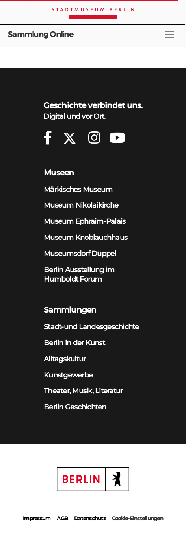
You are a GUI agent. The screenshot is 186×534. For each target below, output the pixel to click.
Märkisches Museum (78, 189)
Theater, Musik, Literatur (83, 391)
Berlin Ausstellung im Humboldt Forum (79, 274)
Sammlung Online (40, 34)
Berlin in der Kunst (74, 343)
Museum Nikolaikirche (81, 205)
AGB (62, 518)
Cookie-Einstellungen (137, 518)
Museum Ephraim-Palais (84, 221)
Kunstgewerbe (68, 375)
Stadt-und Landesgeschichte (91, 326)
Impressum (36, 518)
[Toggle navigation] (169, 34)
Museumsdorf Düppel (80, 253)
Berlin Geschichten (75, 407)
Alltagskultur (65, 359)
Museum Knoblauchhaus (85, 237)
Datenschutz (90, 518)
